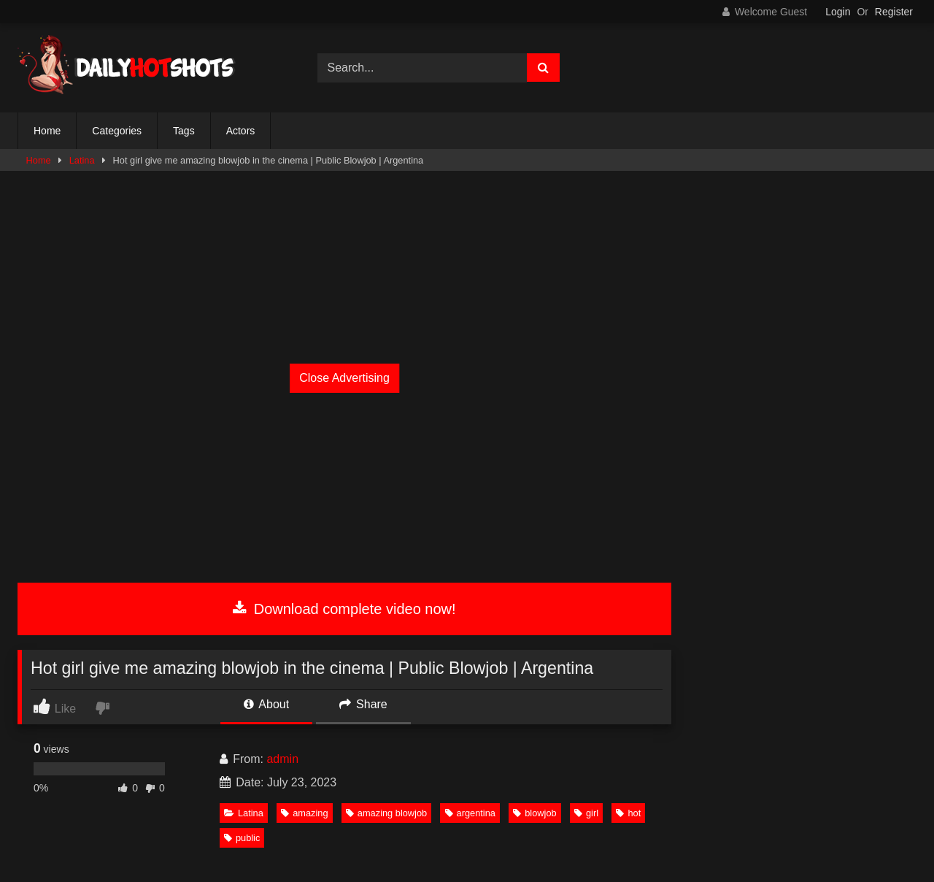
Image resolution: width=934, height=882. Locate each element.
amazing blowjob (386, 813)
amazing (304, 813)
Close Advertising (344, 378)
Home (47, 131)
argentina (470, 813)
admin (282, 759)
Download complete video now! (344, 609)
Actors (240, 131)
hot (628, 813)
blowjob (534, 813)
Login (837, 12)
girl (586, 813)
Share (363, 704)
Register (894, 12)
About (266, 704)
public (242, 837)
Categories (117, 131)
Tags (184, 131)
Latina (82, 160)
